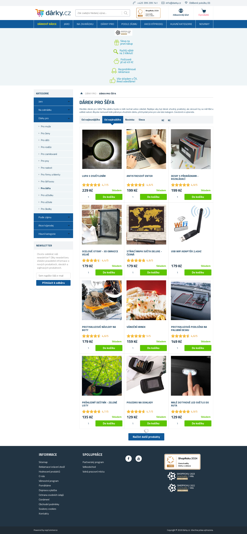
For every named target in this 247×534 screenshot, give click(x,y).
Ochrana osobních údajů (51, 495)
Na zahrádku (85, 24)
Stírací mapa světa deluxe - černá (144, 253)
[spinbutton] (88, 197)
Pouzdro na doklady (140, 402)
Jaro (66, 24)
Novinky (204, 24)
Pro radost (46, 168)
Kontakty (44, 513)
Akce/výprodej (153, 24)
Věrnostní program (49, 481)
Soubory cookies (47, 509)
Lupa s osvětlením (94, 175)
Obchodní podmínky (49, 504)
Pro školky (46, 209)
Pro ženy (45, 133)
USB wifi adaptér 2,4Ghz (186, 251)
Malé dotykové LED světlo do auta (190, 404)
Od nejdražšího (112, 119)
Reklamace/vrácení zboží (52, 467)
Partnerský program (93, 462)
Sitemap (43, 462)
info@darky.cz (173, 3)
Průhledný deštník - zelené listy (99, 404)
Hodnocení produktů (49, 471)
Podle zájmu (129, 24)
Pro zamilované (49, 154)
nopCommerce (51, 530)
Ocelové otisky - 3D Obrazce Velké (100, 253)
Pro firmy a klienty (50, 174)
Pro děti (45, 140)
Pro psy (45, 161)
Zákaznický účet (181, 14)
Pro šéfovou (47, 181)
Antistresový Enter (140, 175)
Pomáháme (45, 485)
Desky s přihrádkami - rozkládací (184, 177)
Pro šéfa (46, 188)
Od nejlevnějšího (90, 119)
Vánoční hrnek (136, 326)
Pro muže (46, 126)
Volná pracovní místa (93, 471)
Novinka (129, 119)
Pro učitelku (47, 195)
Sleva (142, 119)
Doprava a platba (48, 490)
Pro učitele (46, 202)
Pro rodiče (46, 147)
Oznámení (44, 499)
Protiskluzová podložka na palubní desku (189, 328)
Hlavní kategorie (181, 24)
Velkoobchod (89, 467)
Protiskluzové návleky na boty (99, 328)
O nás (42, 476)
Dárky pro (107, 24)
